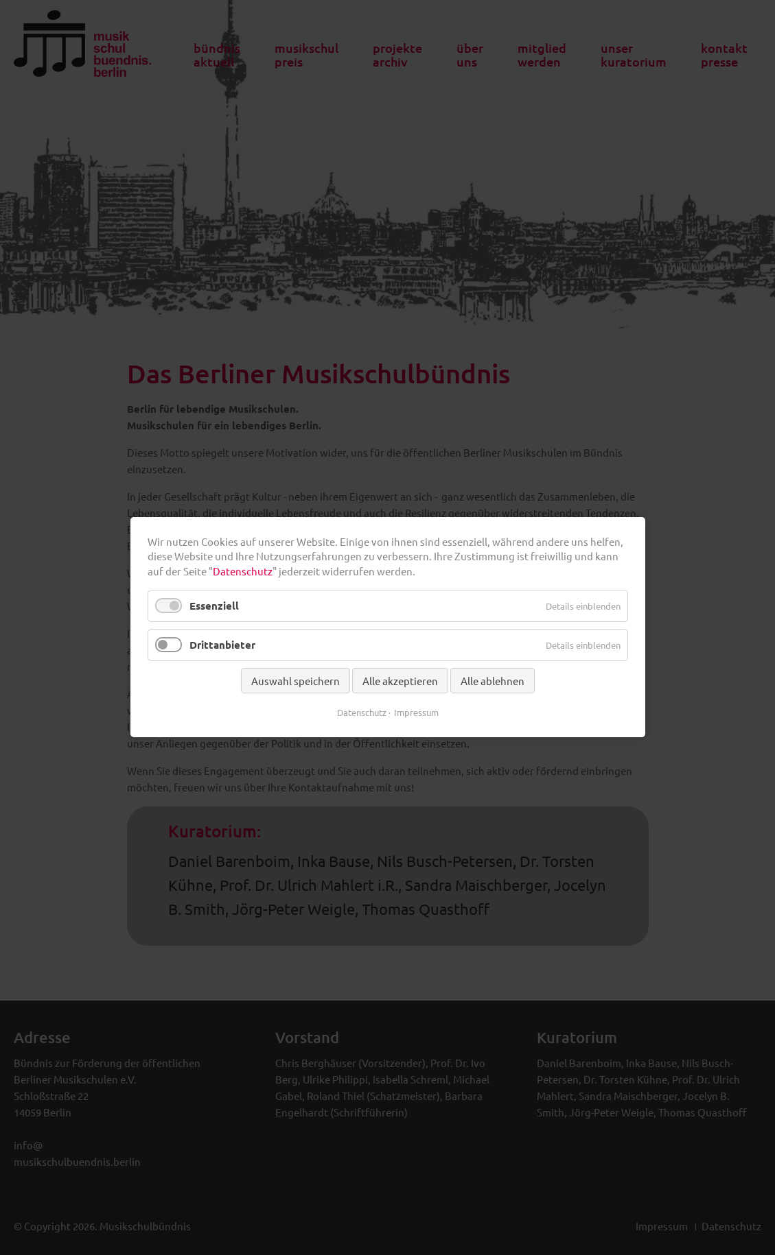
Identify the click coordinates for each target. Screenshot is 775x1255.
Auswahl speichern (295, 681)
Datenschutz (243, 570)
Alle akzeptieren (400, 681)
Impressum (416, 713)
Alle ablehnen (492, 681)
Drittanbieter (222, 645)
